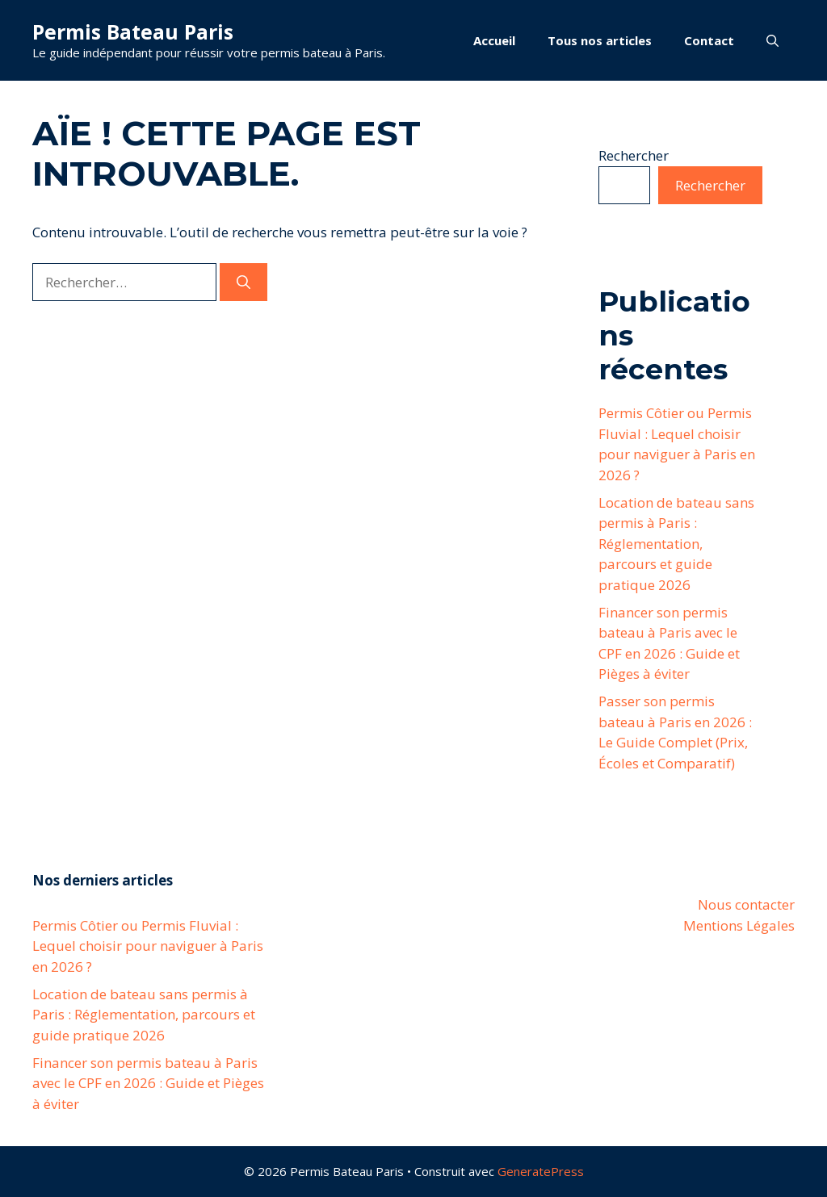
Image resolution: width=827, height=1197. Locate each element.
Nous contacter (746, 904)
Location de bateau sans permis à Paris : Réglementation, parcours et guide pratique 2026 (676, 543)
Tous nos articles (600, 40)
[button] (772, 40)
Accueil (494, 40)
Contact (709, 40)
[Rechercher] (243, 282)
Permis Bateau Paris (132, 31)
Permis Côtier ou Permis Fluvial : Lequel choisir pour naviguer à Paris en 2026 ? (147, 946)
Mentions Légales (739, 925)
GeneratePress (540, 1171)
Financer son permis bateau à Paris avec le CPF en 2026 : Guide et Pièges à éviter (148, 1083)
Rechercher (633, 155)
